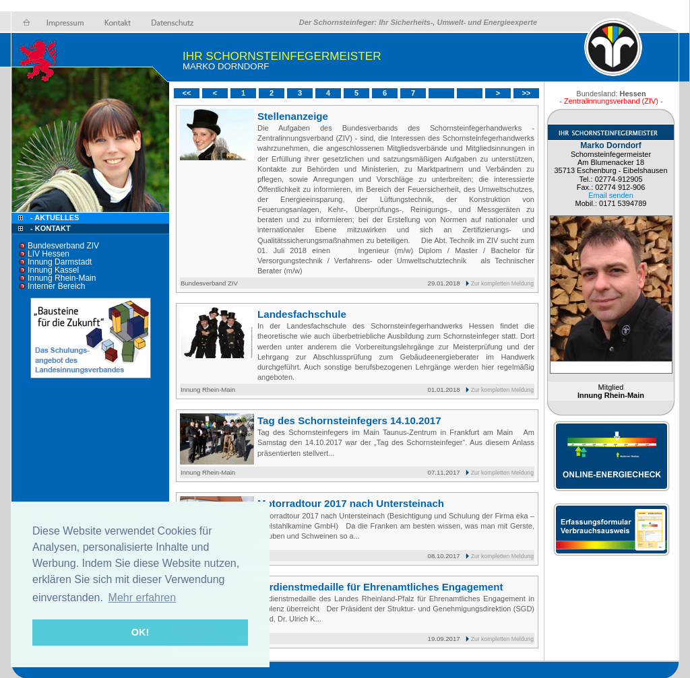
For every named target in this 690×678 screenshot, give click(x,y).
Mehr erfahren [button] (142, 597)
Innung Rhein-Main (62, 278)
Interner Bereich (56, 286)
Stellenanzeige (292, 116)
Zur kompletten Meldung (502, 283)
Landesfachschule (301, 314)
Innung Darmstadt (60, 262)
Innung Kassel (53, 270)
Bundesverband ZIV (63, 245)
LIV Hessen (48, 254)
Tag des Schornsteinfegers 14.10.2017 (349, 420)
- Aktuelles (53, 217)
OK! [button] (140, 632)
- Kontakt (49, 228)
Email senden (610, 195)
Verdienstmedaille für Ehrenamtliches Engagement (380, 586)
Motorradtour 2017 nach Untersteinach (350, 503)
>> (526, 93)
